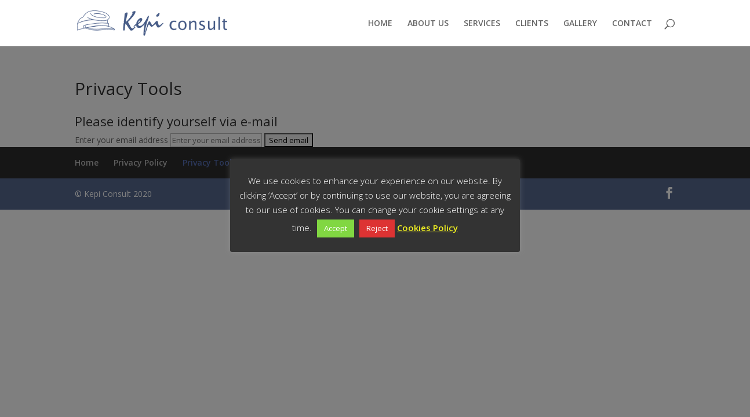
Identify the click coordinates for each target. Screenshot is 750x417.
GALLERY (580, 23)
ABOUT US (428, 23)
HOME (380, 23)
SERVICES (482, 23)
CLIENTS (531, 23)
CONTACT (632, 23)
